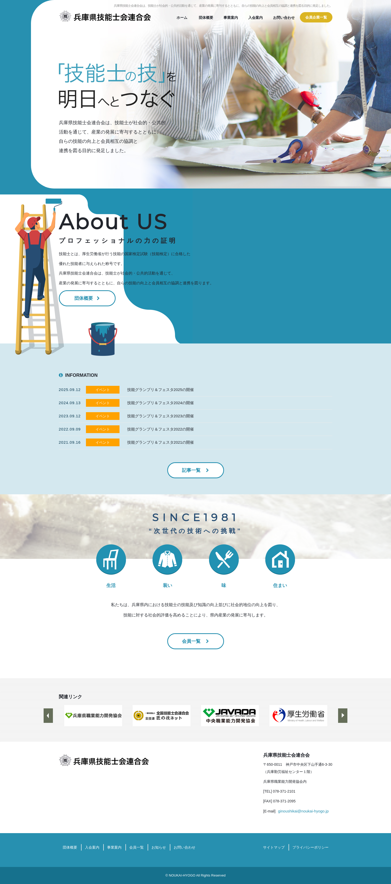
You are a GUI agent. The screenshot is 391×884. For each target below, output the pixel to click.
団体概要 (206, 17)
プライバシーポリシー (310, 847)
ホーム (182, 17)
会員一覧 (192, 641)
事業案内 (231, 17)
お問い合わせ (284, 17)
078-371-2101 (284, 791)
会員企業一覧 (316, 17)
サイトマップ (274, 847)
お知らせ (158, 847)
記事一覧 (192, 470)
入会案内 (255, 17)
